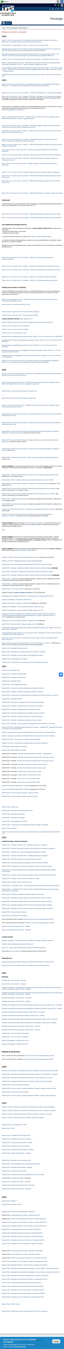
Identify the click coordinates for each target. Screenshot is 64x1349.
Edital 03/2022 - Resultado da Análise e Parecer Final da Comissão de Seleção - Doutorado (27, 901)
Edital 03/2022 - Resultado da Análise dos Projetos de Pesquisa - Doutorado (23, 894)
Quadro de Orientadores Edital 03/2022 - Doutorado (16, 930)
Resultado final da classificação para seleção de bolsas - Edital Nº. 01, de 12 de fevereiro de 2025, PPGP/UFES (32, 336)
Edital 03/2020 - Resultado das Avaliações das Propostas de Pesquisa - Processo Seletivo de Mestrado (30, 1074)
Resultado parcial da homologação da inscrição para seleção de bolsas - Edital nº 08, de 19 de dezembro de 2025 (31, 75)
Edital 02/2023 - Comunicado (10, 807)
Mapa (3, 530)
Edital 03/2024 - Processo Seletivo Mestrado (14, 504)
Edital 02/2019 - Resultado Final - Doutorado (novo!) (16, 1160)
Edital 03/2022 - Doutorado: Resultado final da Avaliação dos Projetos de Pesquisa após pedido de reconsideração (29, 870)
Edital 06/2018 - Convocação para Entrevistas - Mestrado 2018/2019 (21, 1229)
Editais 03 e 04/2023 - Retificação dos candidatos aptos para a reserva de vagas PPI (25, 743)
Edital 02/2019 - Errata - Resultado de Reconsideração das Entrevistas (21, 1164)
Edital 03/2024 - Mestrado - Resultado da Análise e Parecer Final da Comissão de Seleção (26, 568)
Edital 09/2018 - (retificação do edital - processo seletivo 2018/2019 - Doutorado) (25, 1311)
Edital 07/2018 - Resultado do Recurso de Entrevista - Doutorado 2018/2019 (23, 1290)
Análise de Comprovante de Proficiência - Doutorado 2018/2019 (29, 1258)
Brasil (6, 1)
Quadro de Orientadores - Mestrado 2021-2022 (15, 1044)
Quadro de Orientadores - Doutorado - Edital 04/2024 (16, 599)
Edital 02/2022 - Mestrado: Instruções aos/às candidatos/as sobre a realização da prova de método (29, 875)
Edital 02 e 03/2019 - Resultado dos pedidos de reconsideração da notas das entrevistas (26, 1107)
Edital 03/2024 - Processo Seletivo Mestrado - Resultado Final (19, 398)
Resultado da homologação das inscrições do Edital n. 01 (17, 944)
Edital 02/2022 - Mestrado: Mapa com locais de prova (16, 882)
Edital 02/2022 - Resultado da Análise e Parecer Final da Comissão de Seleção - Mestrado (26, 898)
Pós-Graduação (12, 28)
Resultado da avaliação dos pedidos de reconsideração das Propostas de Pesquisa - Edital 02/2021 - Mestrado (32, 1008)
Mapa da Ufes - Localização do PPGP (12, 699)
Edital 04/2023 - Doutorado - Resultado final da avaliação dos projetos (21, 709)
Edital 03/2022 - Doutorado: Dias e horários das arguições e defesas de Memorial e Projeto (27, 866)
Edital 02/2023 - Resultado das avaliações (13, 814)
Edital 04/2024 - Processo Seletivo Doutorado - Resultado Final (19, 391)
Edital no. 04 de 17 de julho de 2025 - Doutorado (15, 326)
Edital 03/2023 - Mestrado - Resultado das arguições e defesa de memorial (22, 692)
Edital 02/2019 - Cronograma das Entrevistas (14, 1171)
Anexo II (17, 951)
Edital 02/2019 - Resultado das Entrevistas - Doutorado (17, 1167)
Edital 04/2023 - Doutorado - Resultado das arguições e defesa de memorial (23, 688)
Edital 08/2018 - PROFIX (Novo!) (11, 1304)
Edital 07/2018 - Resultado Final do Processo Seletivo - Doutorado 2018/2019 (23, 1293)
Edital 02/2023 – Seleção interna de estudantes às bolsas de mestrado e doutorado (25, 825)
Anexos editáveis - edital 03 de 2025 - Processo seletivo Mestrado (20, 315)
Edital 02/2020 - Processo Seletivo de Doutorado (15, 1085)
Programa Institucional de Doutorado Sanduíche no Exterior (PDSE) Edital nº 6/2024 (26, 643)
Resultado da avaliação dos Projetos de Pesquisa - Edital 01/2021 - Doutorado (23, 1012)
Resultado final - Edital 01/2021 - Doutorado (14, 980)
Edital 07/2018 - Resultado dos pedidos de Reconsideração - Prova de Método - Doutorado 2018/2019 (31, 1272)
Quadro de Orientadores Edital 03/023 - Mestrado (15, 789)
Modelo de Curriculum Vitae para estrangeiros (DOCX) (38, 919)
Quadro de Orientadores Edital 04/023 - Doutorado (16, 786)
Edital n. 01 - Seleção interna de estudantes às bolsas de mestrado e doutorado (23, 947)
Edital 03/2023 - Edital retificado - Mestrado (14, 750)
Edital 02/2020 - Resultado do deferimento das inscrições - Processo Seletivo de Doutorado (27, 1078)
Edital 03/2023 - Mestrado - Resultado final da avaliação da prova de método (23, 713)
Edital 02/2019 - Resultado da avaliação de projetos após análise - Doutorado (23, 1174)
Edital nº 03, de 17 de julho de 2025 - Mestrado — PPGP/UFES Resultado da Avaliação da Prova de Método (31, 214)
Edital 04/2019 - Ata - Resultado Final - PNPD (14, 1125)
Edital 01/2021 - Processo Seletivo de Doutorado (15, 1033)
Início (4, 28)
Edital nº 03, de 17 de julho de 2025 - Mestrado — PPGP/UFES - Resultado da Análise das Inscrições (29, 277)
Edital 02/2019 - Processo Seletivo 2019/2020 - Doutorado (18, 1185)
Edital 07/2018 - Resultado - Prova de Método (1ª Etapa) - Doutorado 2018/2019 (25, 1261)
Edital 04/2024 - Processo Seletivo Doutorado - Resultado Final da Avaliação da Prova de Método (29, 488)
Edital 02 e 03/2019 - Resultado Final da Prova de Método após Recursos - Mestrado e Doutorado (28, 1110)
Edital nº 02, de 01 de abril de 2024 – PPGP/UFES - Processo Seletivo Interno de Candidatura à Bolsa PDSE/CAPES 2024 (30, 638)
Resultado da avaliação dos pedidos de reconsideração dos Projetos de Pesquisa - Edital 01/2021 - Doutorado (32, 1005)
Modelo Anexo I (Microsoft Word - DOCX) (29, 775)
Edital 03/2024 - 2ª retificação (10, 584)
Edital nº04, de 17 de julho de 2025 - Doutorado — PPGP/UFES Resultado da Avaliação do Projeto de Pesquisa (32, 193)
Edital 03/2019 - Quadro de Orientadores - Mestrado (16, 1153)
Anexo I (12, 951)
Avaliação (13, 1178)
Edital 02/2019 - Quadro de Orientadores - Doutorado (16, 1189)
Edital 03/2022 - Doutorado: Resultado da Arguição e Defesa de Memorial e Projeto (25, 863)
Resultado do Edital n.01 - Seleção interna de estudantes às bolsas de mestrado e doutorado (27, 940)
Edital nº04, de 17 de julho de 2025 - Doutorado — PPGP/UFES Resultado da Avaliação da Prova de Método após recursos (31, 176)
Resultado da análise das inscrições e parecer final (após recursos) (36, 757)
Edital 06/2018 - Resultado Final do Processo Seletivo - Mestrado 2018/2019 (23, 1240)
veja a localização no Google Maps (25, 550)
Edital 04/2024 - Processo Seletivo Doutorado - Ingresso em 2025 (20, 620)
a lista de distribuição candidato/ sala (35, 523)
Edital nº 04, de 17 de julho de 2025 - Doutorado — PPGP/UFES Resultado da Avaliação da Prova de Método (31, 217)
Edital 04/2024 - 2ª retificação (10, 579)
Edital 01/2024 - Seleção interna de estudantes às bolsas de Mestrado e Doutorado (25, 662)
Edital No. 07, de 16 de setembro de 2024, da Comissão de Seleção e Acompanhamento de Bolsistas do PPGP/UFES (27, 515)
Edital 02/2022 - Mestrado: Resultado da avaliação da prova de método (21, 859)
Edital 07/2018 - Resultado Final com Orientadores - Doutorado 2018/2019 (23, 1297)
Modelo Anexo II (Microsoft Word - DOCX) (29, 771)
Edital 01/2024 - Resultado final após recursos (14, 648)
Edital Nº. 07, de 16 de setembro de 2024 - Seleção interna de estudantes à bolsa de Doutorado (28, 509)
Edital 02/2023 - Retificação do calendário (13, 818)
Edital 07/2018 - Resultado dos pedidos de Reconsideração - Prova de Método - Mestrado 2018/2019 (30, 1268)
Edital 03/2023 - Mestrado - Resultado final (14, 677)
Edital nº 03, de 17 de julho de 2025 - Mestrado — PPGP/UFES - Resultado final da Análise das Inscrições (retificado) (27, 258)
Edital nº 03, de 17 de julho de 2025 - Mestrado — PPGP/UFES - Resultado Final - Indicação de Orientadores (31, 96)
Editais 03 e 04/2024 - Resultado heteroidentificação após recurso (20, 557)
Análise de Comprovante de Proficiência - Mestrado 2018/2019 (28, 1219)
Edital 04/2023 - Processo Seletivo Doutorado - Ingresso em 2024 (20, 793)
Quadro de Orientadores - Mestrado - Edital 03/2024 (16, 603)
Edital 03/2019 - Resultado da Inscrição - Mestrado (16, 1146)
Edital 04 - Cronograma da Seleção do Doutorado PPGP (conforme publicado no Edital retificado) (29, 732)
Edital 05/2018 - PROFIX (9, 1201)
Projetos (21, 1178)
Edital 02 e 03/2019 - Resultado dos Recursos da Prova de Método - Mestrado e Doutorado (27, 1114)
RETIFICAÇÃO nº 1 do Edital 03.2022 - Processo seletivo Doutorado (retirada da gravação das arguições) (30, 885)
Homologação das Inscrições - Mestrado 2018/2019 (25, 1215)
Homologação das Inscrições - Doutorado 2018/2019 (26, 1254)
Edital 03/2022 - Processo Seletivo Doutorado (14, 915)
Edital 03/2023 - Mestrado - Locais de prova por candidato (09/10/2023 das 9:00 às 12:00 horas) (28, 723)
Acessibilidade (50, 9)
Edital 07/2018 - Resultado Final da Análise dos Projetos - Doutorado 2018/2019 (25, 1279)
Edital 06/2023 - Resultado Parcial (11, 681)
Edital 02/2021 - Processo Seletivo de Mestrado (15, 1037)
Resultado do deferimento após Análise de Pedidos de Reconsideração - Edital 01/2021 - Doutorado (29, 1019)
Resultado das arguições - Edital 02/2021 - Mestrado (16, 1001)
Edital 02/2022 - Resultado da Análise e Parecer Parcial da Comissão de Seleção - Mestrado (27, 905)
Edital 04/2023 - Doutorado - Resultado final (14, 674)
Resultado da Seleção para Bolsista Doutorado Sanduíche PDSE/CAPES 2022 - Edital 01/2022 (28, 962)
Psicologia (23, 28)
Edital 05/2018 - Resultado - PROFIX (12, 1204)
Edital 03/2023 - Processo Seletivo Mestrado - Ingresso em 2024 (19, 796)
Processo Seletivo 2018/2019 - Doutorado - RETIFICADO (27, 1251)
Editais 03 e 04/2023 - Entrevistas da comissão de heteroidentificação (21, 739)
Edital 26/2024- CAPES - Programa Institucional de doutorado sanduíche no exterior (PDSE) (28, 480)
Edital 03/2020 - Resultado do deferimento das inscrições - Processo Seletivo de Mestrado (27, 1081)
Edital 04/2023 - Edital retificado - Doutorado (14, 746)
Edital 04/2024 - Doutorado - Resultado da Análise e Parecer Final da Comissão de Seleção (27, 564)
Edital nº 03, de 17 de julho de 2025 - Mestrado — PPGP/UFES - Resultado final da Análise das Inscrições (30, 266)
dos (18, 1178)
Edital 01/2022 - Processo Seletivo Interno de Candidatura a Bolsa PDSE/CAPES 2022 (25, 965)
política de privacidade (20, 1347)
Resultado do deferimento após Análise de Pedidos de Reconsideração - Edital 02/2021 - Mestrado (29, 1023)
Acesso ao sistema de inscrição (23, 592)
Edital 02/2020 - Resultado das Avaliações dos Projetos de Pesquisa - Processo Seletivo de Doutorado (30, 1070)
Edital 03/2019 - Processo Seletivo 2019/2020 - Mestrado (18, 1149)
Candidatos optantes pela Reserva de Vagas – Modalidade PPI (35, 754)
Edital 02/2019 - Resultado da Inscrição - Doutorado (16, 1181)
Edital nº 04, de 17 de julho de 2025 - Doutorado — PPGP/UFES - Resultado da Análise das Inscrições (29, 280)
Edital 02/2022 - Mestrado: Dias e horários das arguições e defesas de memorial (24, 852)
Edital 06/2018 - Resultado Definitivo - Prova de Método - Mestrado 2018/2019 (24, 1226)
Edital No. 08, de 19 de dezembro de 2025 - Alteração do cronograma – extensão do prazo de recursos (30, 59)
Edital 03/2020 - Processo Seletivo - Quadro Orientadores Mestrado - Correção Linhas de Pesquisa (29, 1095)
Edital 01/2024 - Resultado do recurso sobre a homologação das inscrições (22, 655)
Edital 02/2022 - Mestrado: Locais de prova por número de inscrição (20, 878)
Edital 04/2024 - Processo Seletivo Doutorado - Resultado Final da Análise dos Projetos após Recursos (30, 475)
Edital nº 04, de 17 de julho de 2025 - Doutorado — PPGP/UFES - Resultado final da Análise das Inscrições (31, 270)
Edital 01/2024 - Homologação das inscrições (14, 659)
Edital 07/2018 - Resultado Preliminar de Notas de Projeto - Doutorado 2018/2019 (25, 1275)
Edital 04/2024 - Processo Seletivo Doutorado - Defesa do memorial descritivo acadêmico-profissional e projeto (31, 449)
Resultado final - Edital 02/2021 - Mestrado (14, 984)
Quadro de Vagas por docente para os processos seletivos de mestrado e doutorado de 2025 (27, 322)
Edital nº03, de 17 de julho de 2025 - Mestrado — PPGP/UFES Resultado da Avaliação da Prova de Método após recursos (31, 181)
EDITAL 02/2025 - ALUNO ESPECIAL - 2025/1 (14, 333)
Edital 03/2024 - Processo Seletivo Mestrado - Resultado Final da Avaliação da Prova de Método (28, 494)
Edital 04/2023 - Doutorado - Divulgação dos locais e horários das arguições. (23, 702)
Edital (3, 1178)
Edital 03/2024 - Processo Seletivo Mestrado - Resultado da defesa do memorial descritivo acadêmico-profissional (30, 440)
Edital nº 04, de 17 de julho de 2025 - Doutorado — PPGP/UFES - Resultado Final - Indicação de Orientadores (32, 93)
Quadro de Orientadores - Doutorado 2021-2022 (15, 1040)
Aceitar (56, 1342)
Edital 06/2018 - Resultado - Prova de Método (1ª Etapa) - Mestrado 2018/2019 (24, 1222)
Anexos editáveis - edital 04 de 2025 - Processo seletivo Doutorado (20, 312)
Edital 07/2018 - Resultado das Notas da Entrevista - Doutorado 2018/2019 (22, 1286)
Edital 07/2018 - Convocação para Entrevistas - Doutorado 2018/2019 (21, 1283)
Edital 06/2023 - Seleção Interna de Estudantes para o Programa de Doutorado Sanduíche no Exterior (30, 695)
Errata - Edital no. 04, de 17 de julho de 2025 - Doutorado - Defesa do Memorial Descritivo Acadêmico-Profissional (30, 150)
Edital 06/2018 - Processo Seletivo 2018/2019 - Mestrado (18, 1212)
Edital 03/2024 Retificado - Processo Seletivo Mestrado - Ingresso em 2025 (22, 610)
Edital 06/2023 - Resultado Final (11, 670)
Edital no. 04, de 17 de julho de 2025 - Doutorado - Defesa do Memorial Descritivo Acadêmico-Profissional (31, 155)
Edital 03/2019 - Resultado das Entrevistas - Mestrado (16, 1139)
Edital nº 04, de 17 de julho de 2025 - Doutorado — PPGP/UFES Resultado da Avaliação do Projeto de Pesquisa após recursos (30, 159)
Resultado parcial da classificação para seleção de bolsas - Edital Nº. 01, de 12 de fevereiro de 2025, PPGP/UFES (29, 346)
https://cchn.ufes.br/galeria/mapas (41, 236)
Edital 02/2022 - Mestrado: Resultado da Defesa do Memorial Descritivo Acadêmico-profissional (28, 848)
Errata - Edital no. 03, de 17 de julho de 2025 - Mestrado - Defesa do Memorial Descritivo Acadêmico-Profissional (30, 164)
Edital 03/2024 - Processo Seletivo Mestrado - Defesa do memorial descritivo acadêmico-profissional (30, 457)
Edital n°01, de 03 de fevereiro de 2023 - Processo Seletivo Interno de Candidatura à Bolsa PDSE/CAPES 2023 (31, 832)
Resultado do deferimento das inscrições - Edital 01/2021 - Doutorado (21, 1026)
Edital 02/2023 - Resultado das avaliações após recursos (17, 810)
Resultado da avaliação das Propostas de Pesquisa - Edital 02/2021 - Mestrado (23, 1015)
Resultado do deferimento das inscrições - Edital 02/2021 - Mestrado (21, 1030)
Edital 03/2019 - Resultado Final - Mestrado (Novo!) (16, 1135)
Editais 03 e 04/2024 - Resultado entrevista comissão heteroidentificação (22, 561)
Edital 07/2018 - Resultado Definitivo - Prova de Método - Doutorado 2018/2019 (25, 1265)
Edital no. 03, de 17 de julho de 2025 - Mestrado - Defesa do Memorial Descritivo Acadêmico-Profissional (31, 172)
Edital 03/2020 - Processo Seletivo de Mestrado (15, 1092)
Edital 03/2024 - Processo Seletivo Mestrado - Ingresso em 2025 (19, 624)
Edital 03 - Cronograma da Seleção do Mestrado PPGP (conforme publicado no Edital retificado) (28, 736)
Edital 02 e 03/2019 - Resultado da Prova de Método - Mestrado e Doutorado (23, 1117)
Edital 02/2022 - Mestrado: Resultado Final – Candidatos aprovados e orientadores (24, 845)
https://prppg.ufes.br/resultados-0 (15, 110)
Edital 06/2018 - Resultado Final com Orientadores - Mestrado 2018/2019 (22, 1243)
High (52, 9)
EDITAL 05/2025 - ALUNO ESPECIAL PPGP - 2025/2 (16, 304)
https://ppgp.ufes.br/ (26, 319)
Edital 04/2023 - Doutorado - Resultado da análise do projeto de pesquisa (22, 716)
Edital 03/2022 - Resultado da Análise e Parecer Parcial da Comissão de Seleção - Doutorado (27, 908)
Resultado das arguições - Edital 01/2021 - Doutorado (16, 998)
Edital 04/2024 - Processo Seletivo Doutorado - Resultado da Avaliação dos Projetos (25, 483)
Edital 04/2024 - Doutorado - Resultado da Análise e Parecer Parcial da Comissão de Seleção (27, 571)
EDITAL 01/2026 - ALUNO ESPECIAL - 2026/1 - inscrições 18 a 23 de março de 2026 (25, 45)
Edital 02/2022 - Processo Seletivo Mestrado (14, 912)
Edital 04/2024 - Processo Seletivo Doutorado (14, 499)
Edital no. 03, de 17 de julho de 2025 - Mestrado (15, 329)
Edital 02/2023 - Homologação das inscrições (14, 821)
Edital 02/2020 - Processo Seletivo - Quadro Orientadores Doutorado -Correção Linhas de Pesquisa (29, 1088)
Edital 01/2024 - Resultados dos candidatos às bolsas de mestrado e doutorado (23, 652)
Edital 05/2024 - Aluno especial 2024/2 (13, 589)
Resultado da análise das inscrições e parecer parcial (32, 764)
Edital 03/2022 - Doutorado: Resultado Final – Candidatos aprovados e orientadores (25, 855)
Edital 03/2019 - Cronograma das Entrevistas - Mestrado (17, 1142)
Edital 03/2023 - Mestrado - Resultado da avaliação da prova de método (21, 720)
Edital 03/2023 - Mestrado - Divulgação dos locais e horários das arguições (22, 706)
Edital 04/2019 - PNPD (8, 1128)
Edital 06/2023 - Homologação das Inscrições (14, 684)
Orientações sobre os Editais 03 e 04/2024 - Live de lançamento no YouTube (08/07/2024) (27, 596)
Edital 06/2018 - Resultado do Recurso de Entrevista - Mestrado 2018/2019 (22, 1236)
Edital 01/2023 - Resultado (9, 828)
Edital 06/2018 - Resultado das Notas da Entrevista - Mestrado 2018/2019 (22, 1233)
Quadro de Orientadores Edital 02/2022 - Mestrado (16, 926)
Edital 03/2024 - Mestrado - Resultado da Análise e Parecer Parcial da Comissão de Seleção (27, 575)
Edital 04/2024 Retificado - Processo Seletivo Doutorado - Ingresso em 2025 (23, 607)
